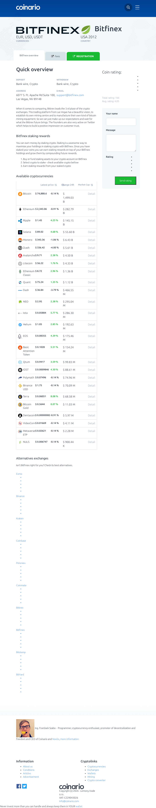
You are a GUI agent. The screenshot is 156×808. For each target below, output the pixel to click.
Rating (109, 156)
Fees (55, 56)
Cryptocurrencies (97, 766)
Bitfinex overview (29, 55)
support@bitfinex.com (70, 95)
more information (69, 739)
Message (110, 130)
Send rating (126, 180)
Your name (112, 113)
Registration (83, 56)
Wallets (92, 773)
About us (28, 766)
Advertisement (31, 776)
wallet (79, 806)
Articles (27, 773)
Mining (91, 776)
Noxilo (55, 739)
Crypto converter (97, 780)
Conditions (28, 770)
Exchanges (93, 770)
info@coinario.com (69, 801)
